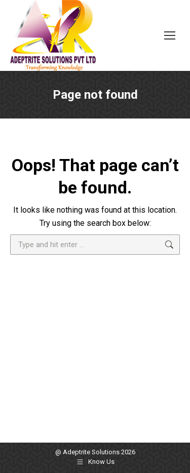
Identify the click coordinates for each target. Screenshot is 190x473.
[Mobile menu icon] (170, 35)
